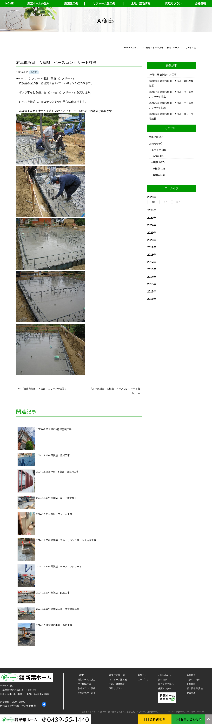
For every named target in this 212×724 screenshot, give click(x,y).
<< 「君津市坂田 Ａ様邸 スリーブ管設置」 (42, 388)
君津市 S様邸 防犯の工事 (63, 471)
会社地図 (191, 684)
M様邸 (156, 168)
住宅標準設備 (84, 684)
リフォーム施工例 (104, 3)
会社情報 (200, 3)
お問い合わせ (164, 675)
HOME (9, 3)
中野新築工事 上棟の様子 (62, 498)
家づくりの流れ (166, 684)
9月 (166, 202)
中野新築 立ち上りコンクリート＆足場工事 (72, 540)
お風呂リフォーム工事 (60, 514)
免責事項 (191, 693)
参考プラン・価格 (86, 688)
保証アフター (164, 688)
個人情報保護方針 (195, 688)
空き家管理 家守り (88, 693)
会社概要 (191, 675)
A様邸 (156, 156)
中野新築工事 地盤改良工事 (63, 608)
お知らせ (154, 143)
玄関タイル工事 (168, 74)
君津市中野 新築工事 (60, 625)
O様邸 (156, 175)
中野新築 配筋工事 (59, 592)
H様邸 (156, 162)
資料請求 (162, 679)
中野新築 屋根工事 (59, 455)
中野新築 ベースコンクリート (65, 566)
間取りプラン (173, 3)
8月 (153, 202)
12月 (178, 202)
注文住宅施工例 (117, 675)
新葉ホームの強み (38, 3)
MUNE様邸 (155, 137)
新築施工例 (71, 3)
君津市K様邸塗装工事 (59, 429)
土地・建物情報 (140, 3)
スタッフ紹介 (193, 679)
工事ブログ (155, 150)
